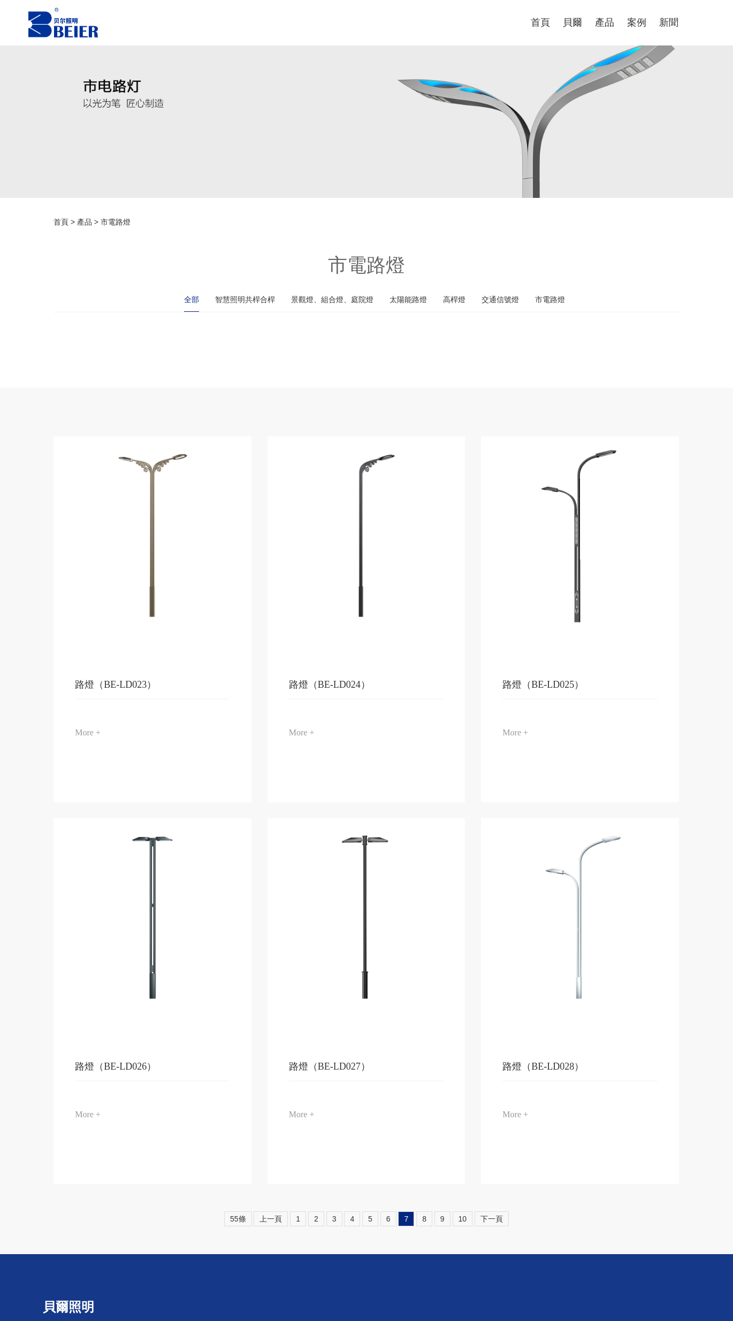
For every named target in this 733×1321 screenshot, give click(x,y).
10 (463, 1219)
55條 (238, 1219)
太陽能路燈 (408, 299)
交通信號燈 (500, 299)
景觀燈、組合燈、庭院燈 (332, 299)
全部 (191, 299)
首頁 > (65, 222)
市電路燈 (116, 222)
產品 (84, 222)
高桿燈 (454, 299)
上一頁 (270, 1219)
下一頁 (491, 1219)
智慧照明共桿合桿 (245, 299)
